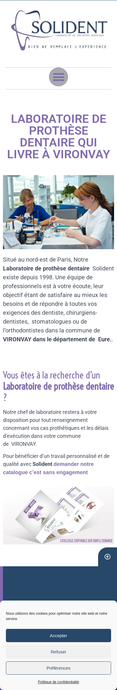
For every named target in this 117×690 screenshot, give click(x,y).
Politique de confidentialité (58, 682)
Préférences (59, 668)
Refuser (58, 651)
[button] (58, 77)
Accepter (58, 635)
